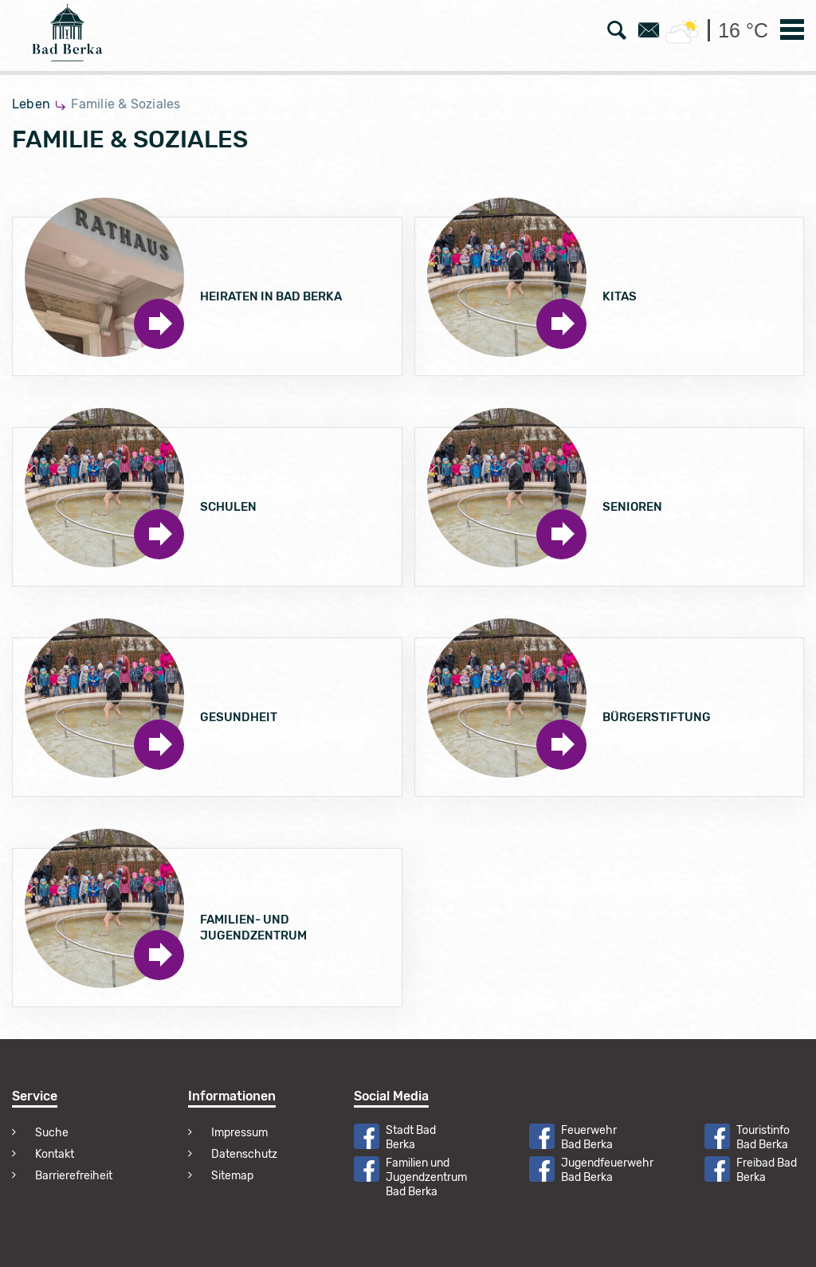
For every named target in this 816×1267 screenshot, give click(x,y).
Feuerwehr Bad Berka (589, 1137)
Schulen (228, 507)
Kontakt (54, 1154)
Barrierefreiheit (73, 1176)
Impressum (239, 1133)
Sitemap (232, 1176)
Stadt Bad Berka (411, 1137)
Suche (52, 1133)
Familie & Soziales (125, 104)
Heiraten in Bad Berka (271, 296)
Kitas (619, 296)
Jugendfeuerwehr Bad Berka (607, 1170)
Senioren (632, 507)
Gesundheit (238, 717)
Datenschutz (244, 1154)
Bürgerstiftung (656, 717)
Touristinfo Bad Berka (763, 1137)
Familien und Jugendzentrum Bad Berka (426, 1177)
